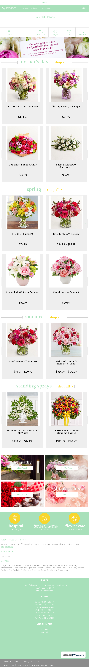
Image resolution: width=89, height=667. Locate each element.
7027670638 (11, 8)
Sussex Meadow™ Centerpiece (66, 165)
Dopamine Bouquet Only (23, 164)
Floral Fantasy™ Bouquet (66, 234)
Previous (3, 96)
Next (85, 96)
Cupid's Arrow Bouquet (66, 292)
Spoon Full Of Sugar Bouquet (22, 292)
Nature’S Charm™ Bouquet (23, 106)
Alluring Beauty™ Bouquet (66, 106)
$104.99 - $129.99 (66, 371)
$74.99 (66, 117)
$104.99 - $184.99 (66, 441)
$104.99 (22, 117)
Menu (9, 34)
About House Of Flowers (13, 539)
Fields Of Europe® (22, 234)
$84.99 (66, 175)
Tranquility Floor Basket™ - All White (23, 431)
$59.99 (23, 302)
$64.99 (23, 175)
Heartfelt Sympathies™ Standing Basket (66, 431)
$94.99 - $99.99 (66, 244)
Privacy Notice (22, 665)
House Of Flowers (45, 17)
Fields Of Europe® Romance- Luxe (66, 362)
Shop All (60, 62)
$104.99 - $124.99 (22, 441)
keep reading (7, 546)
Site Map (53, 665)
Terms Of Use (8, 665)
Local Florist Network (39, 665)
